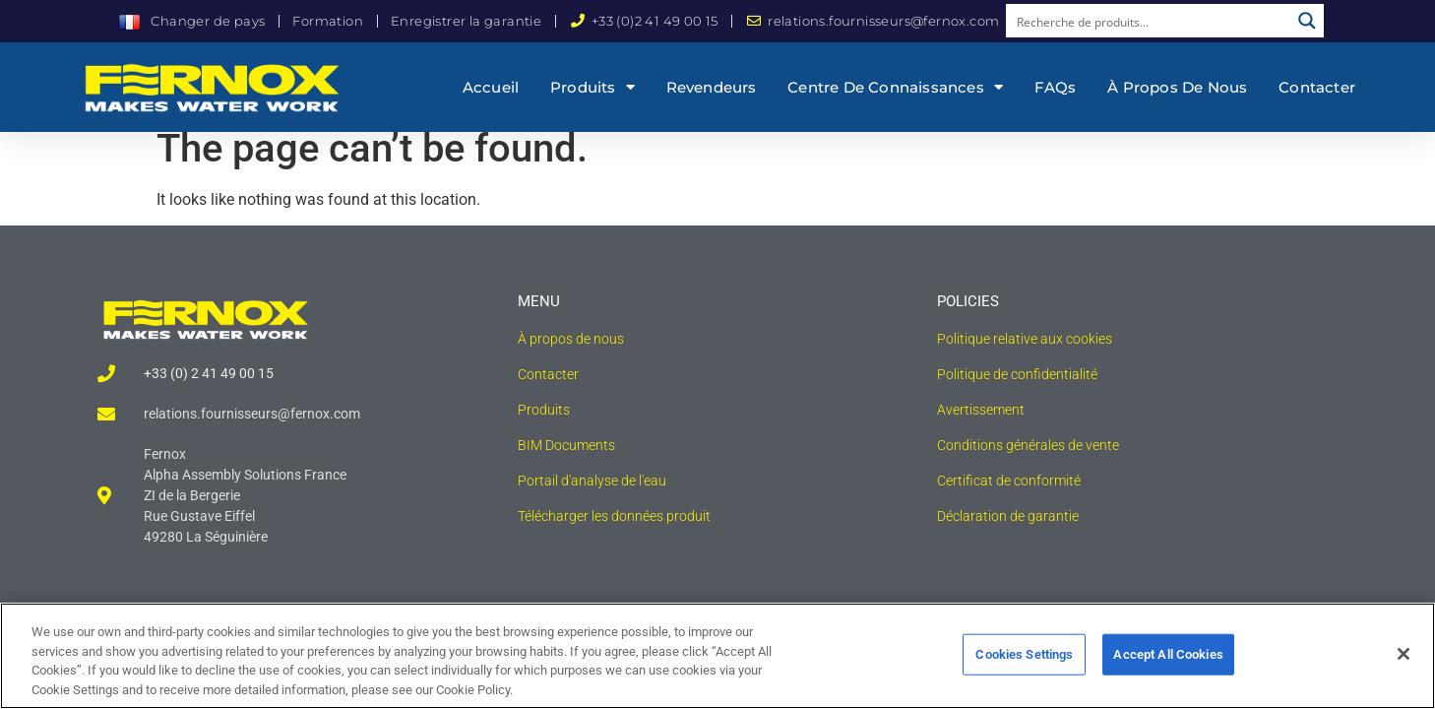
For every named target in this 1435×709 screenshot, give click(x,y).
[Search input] (1148, 20)
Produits (592, 87)
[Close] (1403, 663)
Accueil (491, 87)
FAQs (1055, 87)
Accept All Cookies (1167, 664)
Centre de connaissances (895, 87)
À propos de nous (1177, 87)
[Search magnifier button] (1307, 20)
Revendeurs (711, 87)
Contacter (1317, 87)
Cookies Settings (1024, 664)
